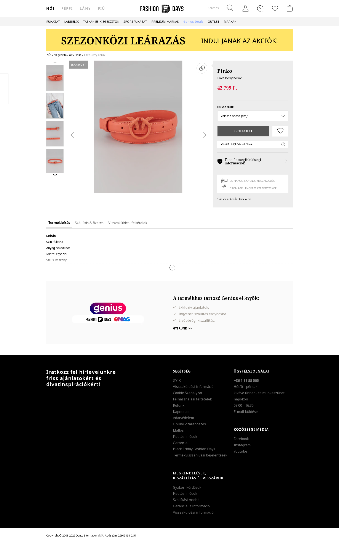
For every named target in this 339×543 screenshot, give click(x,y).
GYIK (177, 380)
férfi (67, 8)
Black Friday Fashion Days (194, 449)
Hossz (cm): (225, 107)
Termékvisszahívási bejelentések (200, 455)
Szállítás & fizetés (89, 222)
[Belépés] (245, 8)
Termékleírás (59, 222)
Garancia (180, 442)
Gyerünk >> (182, 328)
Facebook (241, 438)
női (50, 8)
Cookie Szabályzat (187, 392)
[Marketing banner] (169, 38)
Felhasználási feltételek (192, 399)
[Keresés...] (220, 8)
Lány (85, 8)
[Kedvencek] (275, 8)
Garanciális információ (191, 506)
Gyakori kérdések (187, 487)
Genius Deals (193, 21)
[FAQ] (260, 8)
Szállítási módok (186, 499)
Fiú (101, 8)
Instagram (242, 445)
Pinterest (4, 89)
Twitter (4, 97)
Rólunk (178, 405)
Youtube (240, 451)
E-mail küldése (246, 411)
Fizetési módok (185, 436)
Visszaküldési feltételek (127, 222)
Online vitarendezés (189, 424)
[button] (172, 267)
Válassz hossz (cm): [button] (253, 116)
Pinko (224, 70)
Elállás (178, 430)
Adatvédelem (183, 417)
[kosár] (289, 8)
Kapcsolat (181, 411)
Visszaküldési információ (193, 386)
